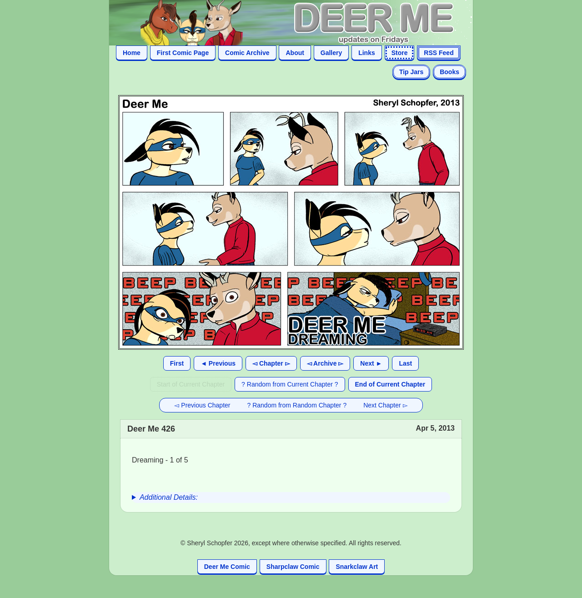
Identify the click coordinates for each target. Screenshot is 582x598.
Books (449, 71)
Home (131, 52)
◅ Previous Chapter (202, 405)
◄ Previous (218, 363)
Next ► (371, 363)
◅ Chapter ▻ (271, 363)
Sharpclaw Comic (293, 566)
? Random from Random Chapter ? (297, 405)
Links (366, 52)
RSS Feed (438, 52)
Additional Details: (169, 497)
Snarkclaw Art (357, 566)
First (177, 363)
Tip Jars (411, 71)
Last (405, 363)
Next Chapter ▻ (385, 405)
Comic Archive (247, 52)
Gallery (331, 52)
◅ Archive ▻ (325, 363)
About (295, 52)
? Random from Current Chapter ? (289, 384)
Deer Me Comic (227, 566)
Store (399, 52)
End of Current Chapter (390, 384)
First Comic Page (183, 52)
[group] (291, 497)
